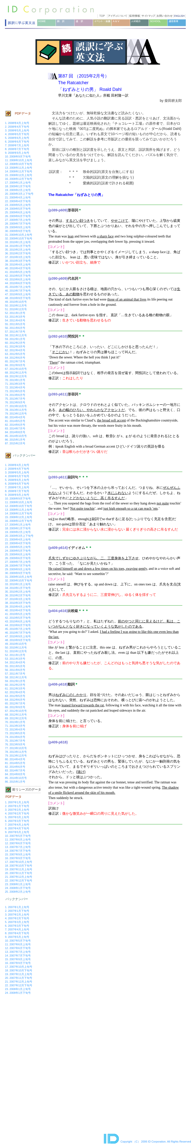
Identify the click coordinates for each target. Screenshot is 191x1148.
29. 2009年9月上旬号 (18, 227)
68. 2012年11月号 (16, 372)
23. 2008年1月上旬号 (18, 884)
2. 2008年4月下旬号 (17, 126)
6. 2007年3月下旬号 (17, 820)
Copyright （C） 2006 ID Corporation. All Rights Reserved (156, 1141)
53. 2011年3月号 (15, 316)
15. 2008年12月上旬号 (18, 175)
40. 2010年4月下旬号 (18, 268)
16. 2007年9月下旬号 (18, 858)
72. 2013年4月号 (15, 387)
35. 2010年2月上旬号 (18, 249)
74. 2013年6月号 (15, 394)
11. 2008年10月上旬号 (18, 160)
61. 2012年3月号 (15, 346)
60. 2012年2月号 (15, 342)
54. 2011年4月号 (15, 320)
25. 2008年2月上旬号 (18, 891)
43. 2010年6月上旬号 (18, 279)
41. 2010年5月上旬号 (18, 271)
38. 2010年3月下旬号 (18, 260)
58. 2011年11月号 (16, 335)
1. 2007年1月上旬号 (17, 802)
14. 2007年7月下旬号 (18, 850)
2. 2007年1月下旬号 (17, 805)
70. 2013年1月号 (15, 380)
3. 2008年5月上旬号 (17, 130)
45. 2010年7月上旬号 (18, 286)
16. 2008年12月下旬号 (18, 178)
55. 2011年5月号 (15, 324)
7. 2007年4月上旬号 (17, 824)
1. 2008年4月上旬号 (17, 122)
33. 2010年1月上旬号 (18, 242)
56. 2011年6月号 (15, 327)
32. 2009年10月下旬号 (18, 238)
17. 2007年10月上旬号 (18, 861)
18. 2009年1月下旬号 (18, 186)
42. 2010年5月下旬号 (18, 275)
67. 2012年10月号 (16, 368)
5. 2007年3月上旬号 (17, 817)
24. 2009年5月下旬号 (18, 208)
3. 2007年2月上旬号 (17, 809)
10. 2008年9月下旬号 (18, 156)
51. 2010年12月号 (16, 309)
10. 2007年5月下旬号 (18, 835)
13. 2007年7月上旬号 (18, 846)
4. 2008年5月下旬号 (17, 134)
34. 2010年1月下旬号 (18, 245)
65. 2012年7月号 (15, 361)
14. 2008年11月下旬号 (18, 171)
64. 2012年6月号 (15, 357)
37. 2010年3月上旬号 (18, 257)
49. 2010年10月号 (16, 301)
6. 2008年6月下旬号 (17, 141)
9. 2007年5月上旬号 (17, 832)
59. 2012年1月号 (15, 339)
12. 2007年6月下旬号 (18, 843)
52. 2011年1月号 (15, 312)
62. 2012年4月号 (15, 350)
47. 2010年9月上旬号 (18, 294)
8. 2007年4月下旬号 (17, 828)
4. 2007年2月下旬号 (17, 813)
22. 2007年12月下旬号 (18, 880)
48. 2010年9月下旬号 (18, 298)
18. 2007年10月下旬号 (18, 865)
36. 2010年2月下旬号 (18, 253)
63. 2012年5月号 (15, 353)
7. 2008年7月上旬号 (17, 145)
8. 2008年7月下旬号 (17, 149)
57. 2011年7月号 (15, 331)
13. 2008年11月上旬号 (18, 167)
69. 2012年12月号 (16, 376)
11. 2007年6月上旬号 (18, 839)
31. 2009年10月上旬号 (18, 234)
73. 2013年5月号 (15, 391)
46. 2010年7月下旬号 (18, 290)
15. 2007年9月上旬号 (18, 854)
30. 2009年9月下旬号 (18, 231)
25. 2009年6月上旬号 (18, 212)
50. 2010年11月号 (16, 305)
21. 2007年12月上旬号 (18, 876)
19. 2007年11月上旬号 (18, 869)
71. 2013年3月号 (15, 383)
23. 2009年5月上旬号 (18, 204)
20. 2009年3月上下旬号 (19, 193)
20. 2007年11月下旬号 (18, 873)
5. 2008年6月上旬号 (17, 137)
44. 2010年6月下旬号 (18, 283)
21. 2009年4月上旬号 (18, 197)
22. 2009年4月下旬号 (18, 201)
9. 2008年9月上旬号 (17, 152)
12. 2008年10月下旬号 (18, 163)
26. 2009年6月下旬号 (18, 216)
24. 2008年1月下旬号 (18, 887)
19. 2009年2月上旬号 (18, 190)
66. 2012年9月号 (15, 365)
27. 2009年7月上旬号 (18, 219)
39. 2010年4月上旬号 (18, 264)
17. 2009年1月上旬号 (18, 182)
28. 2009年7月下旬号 (18, 223)
